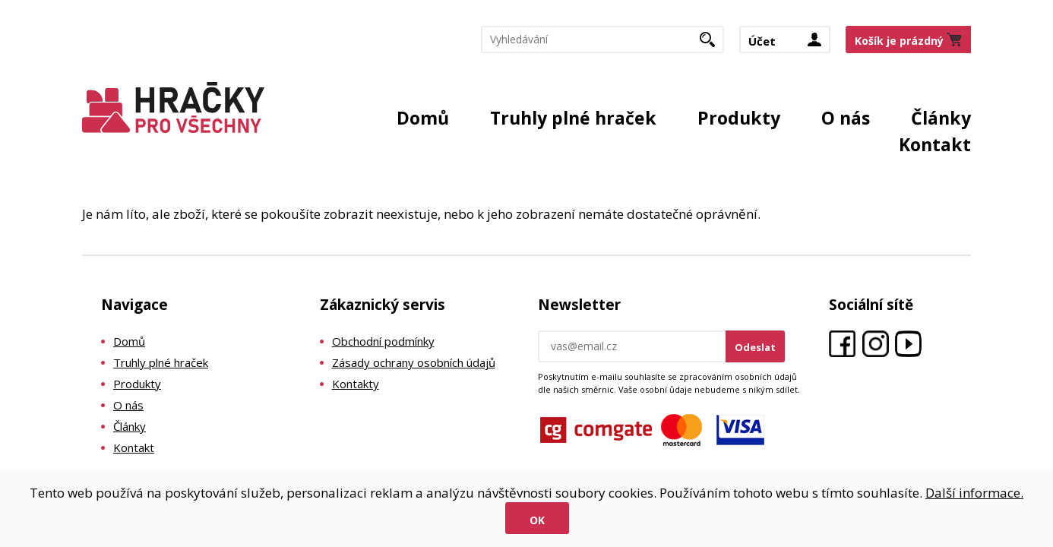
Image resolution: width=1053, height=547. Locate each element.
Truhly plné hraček (573, 118)
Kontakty (355, 383)
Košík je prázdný (899, 40)
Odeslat (755, 347)
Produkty (738, 118)
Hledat (713, 44)
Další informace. (974, 492)
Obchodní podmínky (383, 341)
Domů (423, 118)
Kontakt (935, 144)
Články (941, 118)
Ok (537, 520)
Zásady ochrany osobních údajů (413, 362)
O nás (845, 118)
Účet (762, 41)
